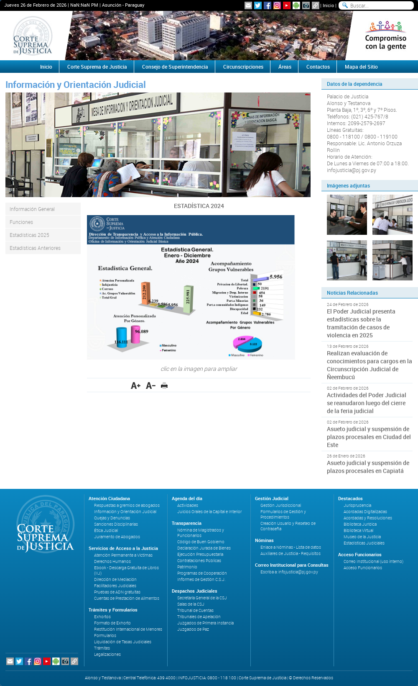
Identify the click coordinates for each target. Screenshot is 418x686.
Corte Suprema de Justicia (97, 66)
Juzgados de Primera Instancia (205, 623)
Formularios (105, 635)
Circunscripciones (243, 66)
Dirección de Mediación (115, 579)
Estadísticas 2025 (29, 234)
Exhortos (102, 616)
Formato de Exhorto (112, 623)
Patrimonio (187, 567)
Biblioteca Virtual (358, 530)
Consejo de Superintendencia (175, 66)
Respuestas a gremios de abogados (127, 505)
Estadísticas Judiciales (364, 543)
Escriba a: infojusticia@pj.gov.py (289, 572)
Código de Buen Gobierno (200, 542)
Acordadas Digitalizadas (365, 511)
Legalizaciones (107, 654)
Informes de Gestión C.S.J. (201, 579)
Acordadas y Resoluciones (368, 518)
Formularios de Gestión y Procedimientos (283, 514)
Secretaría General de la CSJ (202, 598)
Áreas (284, 66)
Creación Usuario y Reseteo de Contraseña (288, 526)
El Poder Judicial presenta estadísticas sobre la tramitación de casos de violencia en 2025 (361, 323)
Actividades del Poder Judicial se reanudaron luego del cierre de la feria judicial (366, 403)
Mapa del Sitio (361, 66)
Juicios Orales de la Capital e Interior (209, 511)
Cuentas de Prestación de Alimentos (126, 598)
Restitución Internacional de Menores (128, 629)
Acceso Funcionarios (363, 567)
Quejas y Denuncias (112, 518)
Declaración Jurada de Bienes (204, 548)
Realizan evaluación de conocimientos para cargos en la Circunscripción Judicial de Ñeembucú (369, 365)
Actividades (187, 505)
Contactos (318, 66)
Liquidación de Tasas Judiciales (122, 642)
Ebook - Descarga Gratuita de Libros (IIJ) (126, 570)
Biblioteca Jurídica (360, 524)
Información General (32, 209)
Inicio (328, 5)
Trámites (102, 648)
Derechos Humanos (112, 561)
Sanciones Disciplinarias (116, 524)
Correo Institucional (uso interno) (373, 561)
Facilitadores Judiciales (115, 585)
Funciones (21, 221)
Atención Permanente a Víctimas (123, 555)
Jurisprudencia (357, 505)
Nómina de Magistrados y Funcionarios (200, 532)
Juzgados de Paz (193, 629)
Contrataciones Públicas (199, 560)
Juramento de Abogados (117, 537)
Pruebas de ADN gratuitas (117, 592)
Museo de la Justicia (362, 537)
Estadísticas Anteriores (35, 247)
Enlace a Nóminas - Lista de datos (290, 547)
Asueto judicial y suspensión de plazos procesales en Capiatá (368, 467)
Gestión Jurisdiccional (280, 505)
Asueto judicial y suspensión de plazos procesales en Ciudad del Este (369, 437)
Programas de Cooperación (202, 573)
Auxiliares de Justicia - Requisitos (290, 553)
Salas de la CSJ (190, 604)
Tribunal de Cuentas (195, 610)
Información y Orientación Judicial (125, 511)
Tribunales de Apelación (199, 616)
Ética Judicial (106, 530)
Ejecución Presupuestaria (200, 554)
